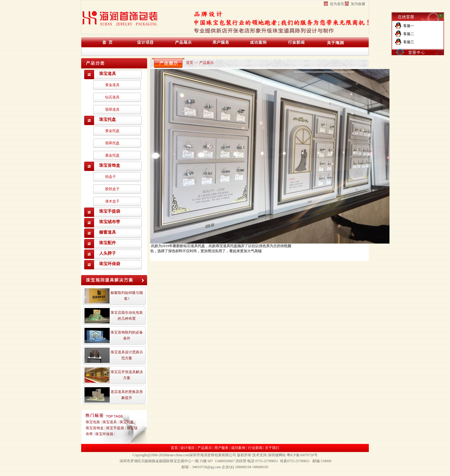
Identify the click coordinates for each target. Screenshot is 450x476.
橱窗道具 (107, 232)
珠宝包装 (93, 422)
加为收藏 (358, 4)
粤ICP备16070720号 (302, 455)
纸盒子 (110, 177)
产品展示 (206, 63)
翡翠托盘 (112, 143)
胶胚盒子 (112, 189)
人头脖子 (107, 253)
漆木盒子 (112, 201)
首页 (189, 63)
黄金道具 (112, 85)
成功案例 (238, 448)
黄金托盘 (112, 131)
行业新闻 (255, 448)
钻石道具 (112, 97)
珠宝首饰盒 (109, 165)
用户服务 (221, 448)
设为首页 (337, 4)
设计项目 (187, 448)
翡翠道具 (112, 109)
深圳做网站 (277, 455)
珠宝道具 (107, 73)
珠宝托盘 (107, 119)
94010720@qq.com (206, 467)
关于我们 (272, 448)
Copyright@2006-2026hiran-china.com (160, 455)
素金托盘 (112, 155)
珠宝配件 (107, 243)
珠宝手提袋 (109, 211)
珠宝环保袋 (109, 264)
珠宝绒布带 (109, 222)
